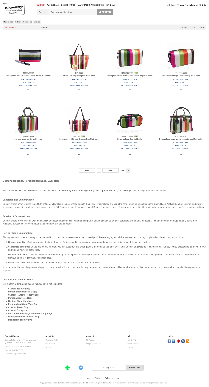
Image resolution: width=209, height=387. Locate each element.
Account (90, 336)
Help (129, 336)
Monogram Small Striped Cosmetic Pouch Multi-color (28, 76)
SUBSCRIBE (134, 368)
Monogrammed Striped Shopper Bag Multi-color (79, 139)
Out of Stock (50, 344)
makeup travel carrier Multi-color (28, 139)
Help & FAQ (131, 340)
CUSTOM (41, 5)
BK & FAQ (110, 5)
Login (182, 5)
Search (105, 12)
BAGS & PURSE (68, 5)
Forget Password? (93, 344)
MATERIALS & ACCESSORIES (91, 5)
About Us (50, 336)
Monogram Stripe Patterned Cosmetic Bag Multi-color (129, 76)
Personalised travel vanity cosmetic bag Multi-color (180, 139)
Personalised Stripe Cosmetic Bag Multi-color (181, 76)
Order (204, 5)
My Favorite (193, 5)
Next (110, 170)
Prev (87, 170)
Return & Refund (133, 344)
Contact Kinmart (12, 336)
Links (170, 336)
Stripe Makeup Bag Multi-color (130, 139)
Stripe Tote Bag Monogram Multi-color (79, 76)
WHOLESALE (53, 5)
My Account (90, 340)
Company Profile (52, 340)
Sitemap (49, 347)
